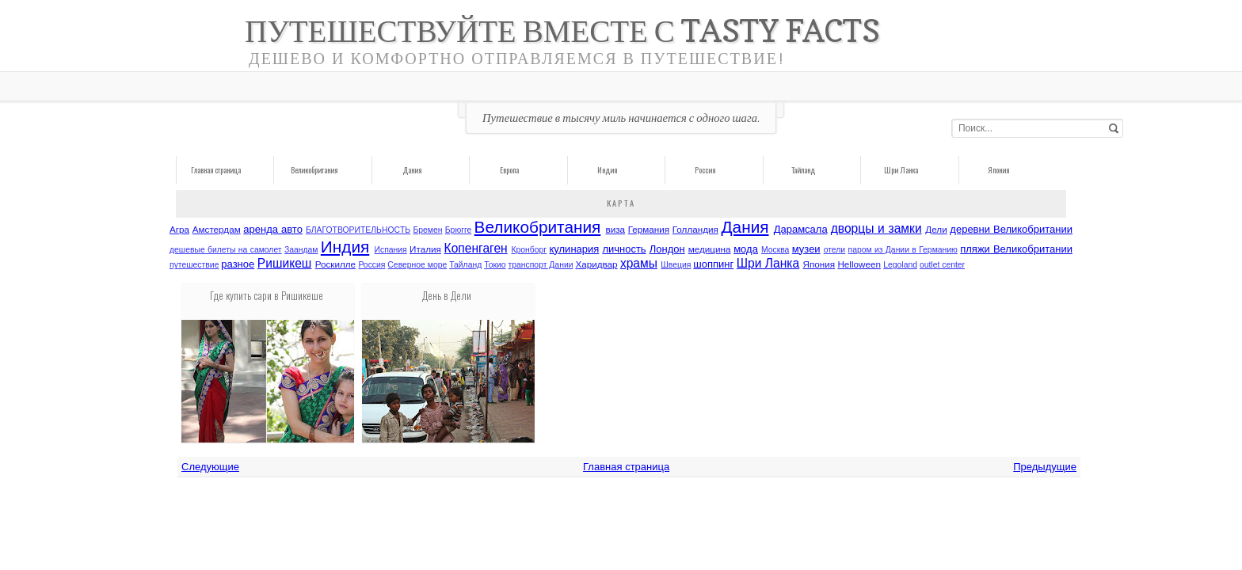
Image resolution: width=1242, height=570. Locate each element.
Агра (179, 229)
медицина (709, 249)
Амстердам (216, 229)
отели (835, 249)
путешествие (194, 264)
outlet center (942, 264)
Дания (411, 170)
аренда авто (273, 229)
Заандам (301, 249)
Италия (425, 249)
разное (237, 264)
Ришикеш (284, 263)
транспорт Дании (540, 264)
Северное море (417, 264)
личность (624, 249)
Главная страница (216, 170)
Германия (648, 229)
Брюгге (458, 230)
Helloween (859, 264)
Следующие (210, 467)
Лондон (667, 249)
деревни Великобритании (1011, 229)
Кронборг (529, 249)
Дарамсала (801, 229)
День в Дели (446, 295)
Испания (391, 249)
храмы (638, 263)
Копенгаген (476, 248)
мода (745, 249)
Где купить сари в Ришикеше (266, 295)
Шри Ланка (901, 170)
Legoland (900, 264)
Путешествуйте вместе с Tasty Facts (562, 30)
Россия (705, 170)
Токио (494, 264)
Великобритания (314, 170)
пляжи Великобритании (1016, 249)
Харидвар (596, 264)
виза (616, 229)
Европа (509, 170)
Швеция (676, 264)
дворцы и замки (876, 228)
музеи (806, 249)
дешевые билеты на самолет (226, 249)
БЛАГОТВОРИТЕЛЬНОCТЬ (358, 230)
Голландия (695, 229)
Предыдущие (1044, 467)
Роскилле (335, 264)
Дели (936, 229)
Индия (607, 170)
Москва (775, 249)
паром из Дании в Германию (903, 249)
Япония (998, 170)
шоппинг (713, 264)
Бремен (427, 230)
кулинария (574, 249)
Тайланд (803, 170)
